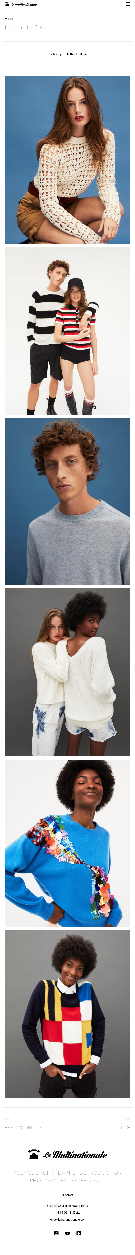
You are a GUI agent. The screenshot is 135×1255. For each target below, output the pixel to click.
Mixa (125, 1123)
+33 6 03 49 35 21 (67, 1212)
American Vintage (23, 1123)
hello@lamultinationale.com (67, 1219)
